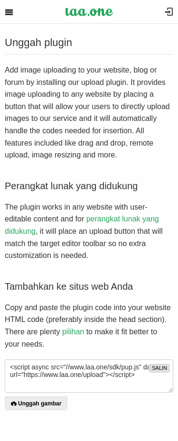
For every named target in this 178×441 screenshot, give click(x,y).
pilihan (73, 332)
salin (159, 368)
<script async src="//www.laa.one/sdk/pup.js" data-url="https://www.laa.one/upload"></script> (89, 376)
